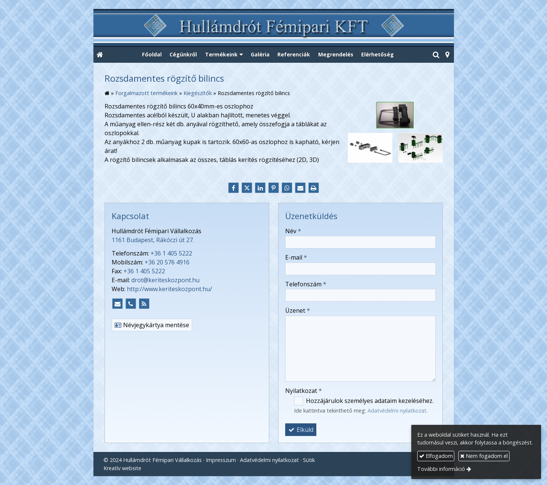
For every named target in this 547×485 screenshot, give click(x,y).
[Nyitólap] (273, 28)
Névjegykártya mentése (152, 325)
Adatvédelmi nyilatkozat (397, 410)
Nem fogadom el (484, 455)
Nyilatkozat (303, 391)
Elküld (301, 430)
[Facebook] (234, 188)
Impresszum (221, 459)
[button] (447, 55)
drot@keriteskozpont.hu (165, 280)
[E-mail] (300, 188)
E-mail (296, 257)
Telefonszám (305, 284)
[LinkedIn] (260, 188)
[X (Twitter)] (247, 188)
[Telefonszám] (131, 304)
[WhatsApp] (287, 188)
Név (293, 231)
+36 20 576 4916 (167, 262)
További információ (441, 468)
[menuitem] (152, 55)
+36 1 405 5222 (171, 253)
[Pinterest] (274, 188)
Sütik (309, 459)
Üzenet (297, 310)
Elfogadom (436, 455)
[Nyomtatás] (314, 188)
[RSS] (144, 304)
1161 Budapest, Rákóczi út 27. (153, 240)
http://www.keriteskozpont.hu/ (169, 289)
